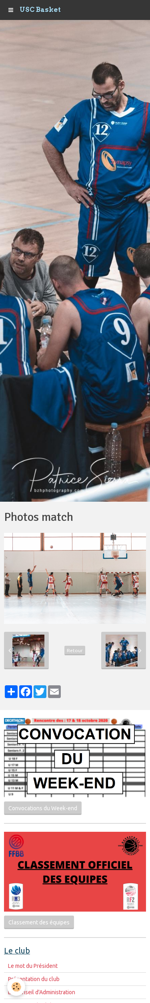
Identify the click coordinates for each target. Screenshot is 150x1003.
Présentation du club (34, 979)
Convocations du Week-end (42, 808)
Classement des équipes (39, 922)
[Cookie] (16, 987)
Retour (75, 650)
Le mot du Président (33, 966)
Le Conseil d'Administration (41, 992)
